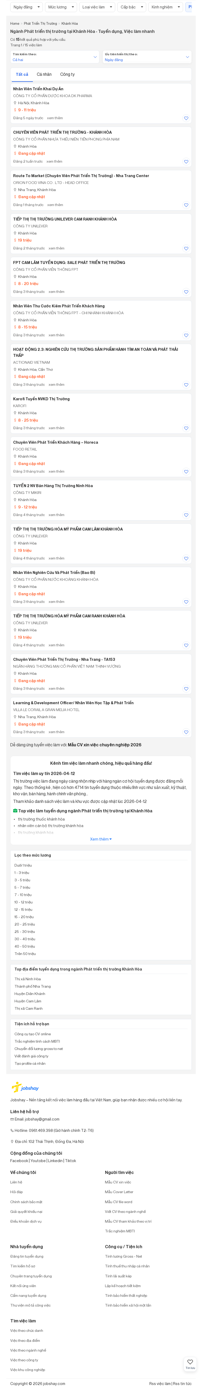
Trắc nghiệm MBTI (120, 1231)
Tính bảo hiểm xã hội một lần (128, 1305)
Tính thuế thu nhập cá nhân (127, 1266)
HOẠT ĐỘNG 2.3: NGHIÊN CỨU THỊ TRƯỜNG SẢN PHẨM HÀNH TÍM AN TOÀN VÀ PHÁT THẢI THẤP (95, 352)
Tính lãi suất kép (118, 1276)
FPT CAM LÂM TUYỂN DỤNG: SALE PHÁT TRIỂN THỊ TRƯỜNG (69, 263)
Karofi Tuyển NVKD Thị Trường (41, 399)
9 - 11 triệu (24, 110)
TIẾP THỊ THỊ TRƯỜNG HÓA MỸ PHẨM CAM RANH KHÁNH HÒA (69, 616)
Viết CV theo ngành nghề (125, 1211)
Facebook (19, 1160)
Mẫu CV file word (118, 1201)
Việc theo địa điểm (25, 1340)
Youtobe (38, 1160)
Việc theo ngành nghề (28, 1350)
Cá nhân (44, 74)
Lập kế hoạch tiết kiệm (123, 1285)
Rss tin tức (182, 1383)
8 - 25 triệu (25, 420)
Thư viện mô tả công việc (30, 1305)
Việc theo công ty (24, 1360)
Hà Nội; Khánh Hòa (31, 103)
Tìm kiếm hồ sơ (22, 1266)
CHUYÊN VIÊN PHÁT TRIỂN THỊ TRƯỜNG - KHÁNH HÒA (62, 132)
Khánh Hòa (25, 146)
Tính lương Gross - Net (123, 1256)
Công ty (67, 74)
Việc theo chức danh (26, 1330)
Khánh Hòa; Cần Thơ (33, 369)
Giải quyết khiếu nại (26, 1211)
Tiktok (70, 1160)
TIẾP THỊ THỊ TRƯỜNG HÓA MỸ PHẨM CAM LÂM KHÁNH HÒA (68, 529)
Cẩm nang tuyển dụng (28, 1295)
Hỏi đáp (16, 1191)
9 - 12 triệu (25, 507)
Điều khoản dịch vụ (26, 1221)
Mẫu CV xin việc (118, 1182)
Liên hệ (16, 1182)
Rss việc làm (160, 1383)
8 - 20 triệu (25, 284)
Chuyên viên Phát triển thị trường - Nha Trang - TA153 (64, 659)
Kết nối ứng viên (23, 1285)
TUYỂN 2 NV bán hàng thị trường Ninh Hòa (53, 486)
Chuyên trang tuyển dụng (31, 1276)
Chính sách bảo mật (26, 1201)
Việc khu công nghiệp (27, 1369)
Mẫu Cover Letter (119, 1191)
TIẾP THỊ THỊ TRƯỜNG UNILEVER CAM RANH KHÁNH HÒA (65, 219)
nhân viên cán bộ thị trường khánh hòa (50, 825)
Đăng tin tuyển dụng (26, 1256)
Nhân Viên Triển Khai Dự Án (38, 89)
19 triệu (22, 240)
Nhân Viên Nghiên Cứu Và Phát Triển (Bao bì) (54, 573)
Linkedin (55, 1160)
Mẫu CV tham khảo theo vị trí (128, 1221)
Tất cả (22, 74)
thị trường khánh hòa (35, 832)
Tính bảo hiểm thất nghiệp (126, 1295)
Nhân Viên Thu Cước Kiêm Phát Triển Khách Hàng (59, 306)
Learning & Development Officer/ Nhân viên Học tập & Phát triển (73, 703)
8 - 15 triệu (25, 327)
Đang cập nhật (29, 153)
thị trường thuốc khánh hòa (41, 819)
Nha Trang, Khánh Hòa (34, 189)
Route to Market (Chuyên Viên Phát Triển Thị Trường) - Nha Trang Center (81, 176)
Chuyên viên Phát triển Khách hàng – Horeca (55, 442)
